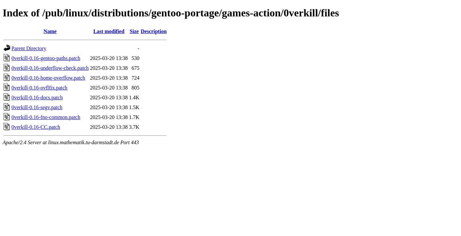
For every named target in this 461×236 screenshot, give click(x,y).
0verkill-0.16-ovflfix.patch (39, 87)
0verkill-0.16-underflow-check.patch (50, 68)
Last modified (109, 31)
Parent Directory (28, 48)
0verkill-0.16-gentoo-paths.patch (45, 58)
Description (154, 31)
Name (50, 31)
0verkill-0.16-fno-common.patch (45, 117)
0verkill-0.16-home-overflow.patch (48, 78)
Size (134, 31)
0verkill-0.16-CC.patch (35, 127)
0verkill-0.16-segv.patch (36, 107)
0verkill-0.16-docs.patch (37, 97)
